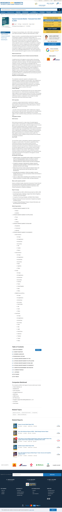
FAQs (33, 492)
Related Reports (4, 39)
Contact (34, 490)
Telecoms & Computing (48, 12)
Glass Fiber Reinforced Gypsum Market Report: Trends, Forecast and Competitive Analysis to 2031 (34, 453)
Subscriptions (19, 495)
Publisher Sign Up (51, 490)
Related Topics (4, 37)
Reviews (3, 493)
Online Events (50, 493)
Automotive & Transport (42, 12)
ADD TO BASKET (52, 28)
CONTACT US (46, 0)
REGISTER (52, 474)
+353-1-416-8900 (50, 3)
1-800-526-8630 (42, 5)
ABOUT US (40, 0)
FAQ (51, 0)
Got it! (53, 509)
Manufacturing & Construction (25, 12)
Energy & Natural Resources (34, 12)
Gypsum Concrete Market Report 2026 (26, 424)
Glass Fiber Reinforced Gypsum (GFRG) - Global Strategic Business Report (33, 431)
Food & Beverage (54, 12)
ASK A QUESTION (52, 44)
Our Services (59, 12)
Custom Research (20, 493)
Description (3, 32)
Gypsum (14, 414)
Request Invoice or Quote (52, 32)
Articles (49, 495)
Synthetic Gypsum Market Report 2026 (26, 445)
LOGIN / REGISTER (57, 0)
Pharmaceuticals (10, 12)
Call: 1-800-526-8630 (52, 41)
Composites (34, 412)
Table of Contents (4, 34)
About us (3, 490)
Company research (20, 492)
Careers (3, 492)
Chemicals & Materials (18, 12)
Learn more (31, 510)
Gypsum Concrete (16, 412)
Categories (19, 490)
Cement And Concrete (26, 412)
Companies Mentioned (5, 36)
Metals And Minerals (22, 414)
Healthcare (3, 12)
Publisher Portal (51, 492)
